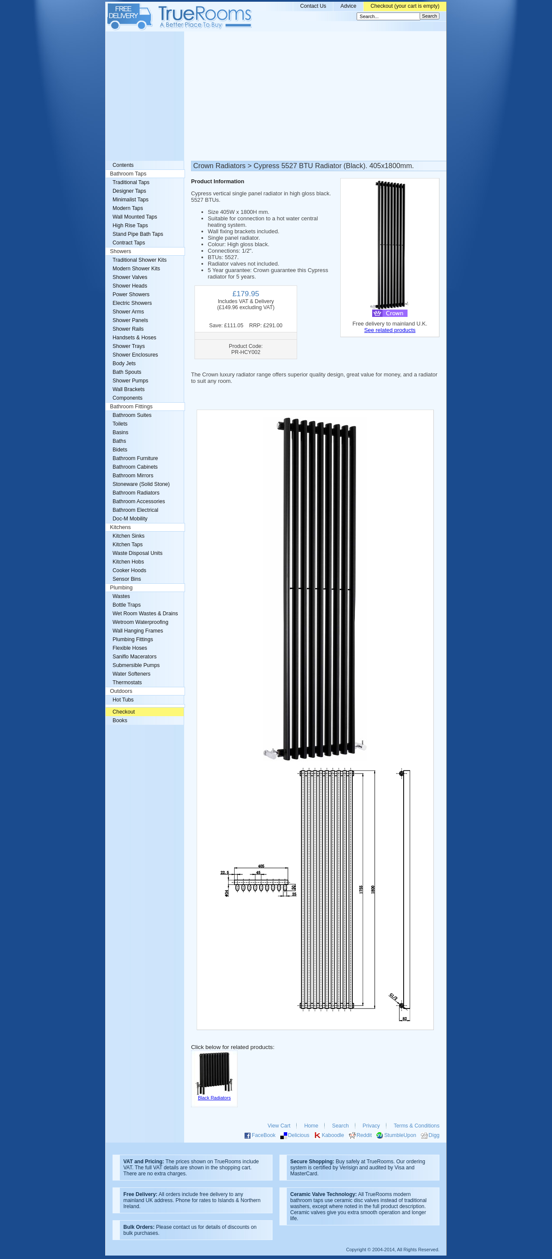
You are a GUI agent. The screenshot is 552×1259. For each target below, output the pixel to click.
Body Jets (124, 363)
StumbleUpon (400, 1135)
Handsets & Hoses (134, 338)
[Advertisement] (276, 96)
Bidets (120, 450)
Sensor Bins (127, 579)
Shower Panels (130, 320)
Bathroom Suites (132, 415)
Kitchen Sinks (128, 536)
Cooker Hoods (129, 570)
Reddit (364, 1135)
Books (120, 720)
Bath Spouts (127, 372)
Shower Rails (128, 329)
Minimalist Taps (130, 200)
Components (127, 398)
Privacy (371, 1126)
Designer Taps (129, 191)
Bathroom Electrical (135, 510)
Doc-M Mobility (130, 519)
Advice (348, 6)
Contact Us (313, 6)
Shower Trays (129, 346)
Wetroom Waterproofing (140, 622)
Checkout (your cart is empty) (404, 6)
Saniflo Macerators (135, 657)
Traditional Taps (131, 182)
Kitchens (120, 527)
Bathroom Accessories (139, 501)
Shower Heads (130, 286)
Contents (123, 165)
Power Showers (131, 294)
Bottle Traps (127, 605)
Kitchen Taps (128, 545)
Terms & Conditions (416, 1126)
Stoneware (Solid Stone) (141, 484)
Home (311, 1126)
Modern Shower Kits (136, 269)
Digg (434, 1135)
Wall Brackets (128, 389)
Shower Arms (128, 312)
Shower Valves (130, 277)
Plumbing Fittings (133, 639)
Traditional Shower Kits (139, 260)
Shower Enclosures (135, 355)
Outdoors (121, 691)
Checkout (124, 712)
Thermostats (127, 683)
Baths (119, 441)
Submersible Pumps (136, 665)
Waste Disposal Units (138, 553)
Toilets (120, 424)
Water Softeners (132, 674)
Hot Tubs (123, 700)
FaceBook (264, 1135)
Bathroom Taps (128, 174)
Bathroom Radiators (136, 493)
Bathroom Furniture (135, 458)
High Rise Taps (130, 225)
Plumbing (121, 588)
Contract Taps (129, 243)
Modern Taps (128, 208)
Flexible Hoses (130, 648)
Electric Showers (132, 303)
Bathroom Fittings (131, 407)
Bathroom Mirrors (133, 476)
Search (340, 1126)
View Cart (279, 1126)
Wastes (121, 596)
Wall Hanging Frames (138, 631)
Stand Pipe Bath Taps (138, 234)
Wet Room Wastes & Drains (145, 614)
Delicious (299, 1135)
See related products (389, 330)
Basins (121, 432)
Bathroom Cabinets (135, 467)
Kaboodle (333, 1135)
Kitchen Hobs (128, 562)
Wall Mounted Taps (135, 217)
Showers (120, 251)
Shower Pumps (130, 381)
